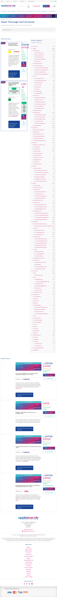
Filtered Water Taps (39, 283)
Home (2, 1)
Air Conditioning (37, 296)
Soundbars (36, 339)
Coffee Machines (37, 305)
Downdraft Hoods (37, 155)
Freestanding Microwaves (40, 104)
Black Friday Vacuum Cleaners (41, 170)
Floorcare (23, 11)
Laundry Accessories (38, 187)
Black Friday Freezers (39, 230)
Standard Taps (38, 288)
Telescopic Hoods (37, 164)
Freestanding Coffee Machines (41, 313)
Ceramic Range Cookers (40, 116)
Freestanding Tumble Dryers (41, 196)
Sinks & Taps (38, 11)
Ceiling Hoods (37, 149)
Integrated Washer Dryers (40, 208)
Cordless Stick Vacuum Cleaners (41, 172)
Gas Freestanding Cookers (40, 72)
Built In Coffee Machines (40, 309)
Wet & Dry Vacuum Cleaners (41, 181)
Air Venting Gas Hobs (39, 78)
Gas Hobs (37, 89)
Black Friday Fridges (39, 251)
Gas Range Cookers (39, 121)
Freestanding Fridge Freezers (41, 241)
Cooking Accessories (38, 63)
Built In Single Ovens (39, 57)
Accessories (35, 46)
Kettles (35, 326)
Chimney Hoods (37, 151)
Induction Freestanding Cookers (41, 74)
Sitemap (28, 575)
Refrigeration (32, 11)
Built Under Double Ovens (40, 59)
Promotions (28, 569)
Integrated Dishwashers (39, 138)
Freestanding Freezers (40, 232)
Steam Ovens (38, 61)
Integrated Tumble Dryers (40, 198)
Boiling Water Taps (39, 279)
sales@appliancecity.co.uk (36, 368)
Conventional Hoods (38, 153)
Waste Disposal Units (38, 292)
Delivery (28, 558)
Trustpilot (48, 15)
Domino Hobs (38, 87)
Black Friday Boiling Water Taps (43, 281)
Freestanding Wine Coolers (41, 266)
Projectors (36, 337)
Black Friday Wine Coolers (40, 262)
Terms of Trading (28, 576)
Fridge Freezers (37, 236)
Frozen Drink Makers (38, 320)
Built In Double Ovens (39, 54)
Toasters (36, 332)
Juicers (35, 324)
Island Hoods (36, 161)
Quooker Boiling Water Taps (41, 285)
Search (28, 6)
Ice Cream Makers (37, 322)
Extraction (19, 11)
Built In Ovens (37, 50)
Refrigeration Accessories (39, 258)
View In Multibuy (23, 70)
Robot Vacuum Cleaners (40, 176)
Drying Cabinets (37, 185)
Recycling (21, 15)
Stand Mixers (36, 330)
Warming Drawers (37, 125)
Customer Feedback (28, 556)
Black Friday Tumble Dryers (40, 191)
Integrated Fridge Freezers (40, 245)
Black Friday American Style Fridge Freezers (44, 226)
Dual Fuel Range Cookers (40, 119)
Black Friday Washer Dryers (41, 204)
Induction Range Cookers (40, 123)
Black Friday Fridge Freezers (41, 238)
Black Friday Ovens (39, 52)
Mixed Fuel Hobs (38, 93)
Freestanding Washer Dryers (41, 206)
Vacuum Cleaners (37, 168)
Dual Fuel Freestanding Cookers (41, 69)
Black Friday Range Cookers (41, 114)
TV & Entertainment (52, 11)
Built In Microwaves (39, 99)
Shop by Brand (3, 11)
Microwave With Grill (39, 106)
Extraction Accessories (38, 157)
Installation (14, 15)
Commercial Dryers (39, 193)
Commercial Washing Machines (41, 215)
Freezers (36, 228)
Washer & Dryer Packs (38, 200)
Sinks (35, 273)
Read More (14, 116)
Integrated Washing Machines (41, 219)
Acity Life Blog (28, 549)
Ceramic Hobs (38, 84)
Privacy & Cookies (28, 567)
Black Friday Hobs (39, 82)
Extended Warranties (28, 560)
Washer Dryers (37, 202)
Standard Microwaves (39, 108)
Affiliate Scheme (28, 551)
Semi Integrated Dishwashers (40, 140)
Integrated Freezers (39, 234)
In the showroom (31, 1)
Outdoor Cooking (37, 110)
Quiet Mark (28, 571)
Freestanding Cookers (38, 65)
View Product (23, 63)
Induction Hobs (38, 91)
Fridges (35, 249)
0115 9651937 (21, 367)
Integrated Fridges (39, 255)
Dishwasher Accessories (39, 134)
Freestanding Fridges (39, 253)
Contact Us (22, 1)
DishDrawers (36, 131)
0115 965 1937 (36, 6)
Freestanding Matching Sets (41, 243)
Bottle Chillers (38, 264)
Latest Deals (29, 15)
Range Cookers (37, 112)
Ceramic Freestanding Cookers (41, 67)
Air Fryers (36, 298)
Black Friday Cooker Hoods (39, 144)
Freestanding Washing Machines (42, 217)
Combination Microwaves (40, 101)
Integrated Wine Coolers (40, 268)
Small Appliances (44, 11)
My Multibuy (46, 6)
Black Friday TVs (38, 343)
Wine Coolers (37, 260)
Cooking (8, 11)
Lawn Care (36, 328)
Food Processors (37, 318)
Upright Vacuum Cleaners (40, 179)
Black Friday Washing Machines (41, 213)
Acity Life (15, 1)
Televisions (36, 341)
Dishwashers (13, 11)
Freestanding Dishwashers (39, 136)
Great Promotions (38, 15)
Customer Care (28, 554)
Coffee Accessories (39, 311)
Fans (35, 315)
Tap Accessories (38, 290)
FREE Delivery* (5, 15)
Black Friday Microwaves (40, 97)
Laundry (27, 11)
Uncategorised (36, 350)
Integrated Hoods (37, 159)
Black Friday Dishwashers (39, 129)
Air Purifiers (36, 300)
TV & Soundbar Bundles (39, 347)
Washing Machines (38, 211)
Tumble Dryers (37, 189)
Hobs (35, 76)
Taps (35, 277)
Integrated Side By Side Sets (40, 247)
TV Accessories (38, 345)
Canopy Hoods (37, 146)
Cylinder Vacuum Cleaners (40, 174)
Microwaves (36, 95)
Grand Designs (28, 562)
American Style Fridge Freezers (40, 223)
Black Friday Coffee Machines (41, 307)
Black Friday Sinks (39, 275)
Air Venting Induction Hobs (40, 80)
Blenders (36, 303)
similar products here (31, 369)
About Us (8, 1)
